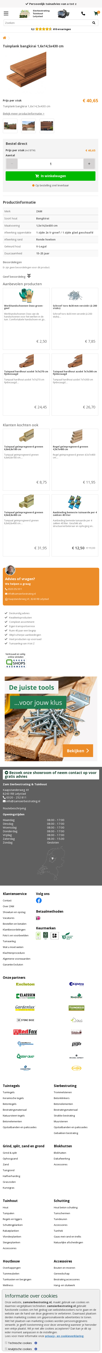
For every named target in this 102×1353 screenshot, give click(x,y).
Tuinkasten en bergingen (17, 1279)
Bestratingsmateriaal (15, 1109)
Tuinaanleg (9, 941)
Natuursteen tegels (14, 1115)
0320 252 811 (15, 589)
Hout (5, 1207)
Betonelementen (12, 1121)
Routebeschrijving (14, 808)
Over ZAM (8, 906)
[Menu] (6, 13)
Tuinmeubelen (11, 1273)
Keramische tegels (13, 1098)
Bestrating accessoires (67, 1279)
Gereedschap (62, 1273)
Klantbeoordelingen (14, 929)
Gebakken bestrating (66, 1133)
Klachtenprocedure (14, 953)
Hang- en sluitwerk (64, 1285)
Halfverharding (11, 1176)
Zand (6, 1164)
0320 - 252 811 (16, 797)
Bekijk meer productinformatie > (23, 113)
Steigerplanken (11, 1242)
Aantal (10, 155)
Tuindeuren (60, 1219)
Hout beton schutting (65, 1207)
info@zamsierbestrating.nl (22, 593)
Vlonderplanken (12, 1236)
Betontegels (9, 1104)
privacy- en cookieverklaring (64, 1336)
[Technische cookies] (6, 1343)
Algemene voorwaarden (16, 958)
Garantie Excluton (13, 964)
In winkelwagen (50, 176)
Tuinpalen (8, 1213)
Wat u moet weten (13, 947)
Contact (7, 900)
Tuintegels (9, 1092)
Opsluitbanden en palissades (20, 1127)
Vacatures (8, 918)
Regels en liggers (12, 1219)
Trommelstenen (63, 1092)
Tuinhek (58, 1230)
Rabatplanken (11, 1230)
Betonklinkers (62, 1098)
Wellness (8, 1285)
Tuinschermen (62, 1213)
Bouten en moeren (64, 1267)
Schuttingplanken (13, 1225)
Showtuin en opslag (14, 912)
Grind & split (10, 1152)
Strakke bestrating (64, 1115)
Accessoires (61, 1164)
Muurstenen (61, 1121)
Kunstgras (8, 1187)
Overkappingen (12, 1267)
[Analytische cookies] (6, 1349)
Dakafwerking (62, 1158)
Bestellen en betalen (14, 923)
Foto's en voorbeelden (15, 935)
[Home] (34, 13)
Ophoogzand (10, 1158)
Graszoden (9, 1182)
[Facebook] (39, 900)
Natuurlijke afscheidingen (68, 1242)
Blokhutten (60, 1152)
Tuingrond (8, 1170)
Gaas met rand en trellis (67, 1236)
